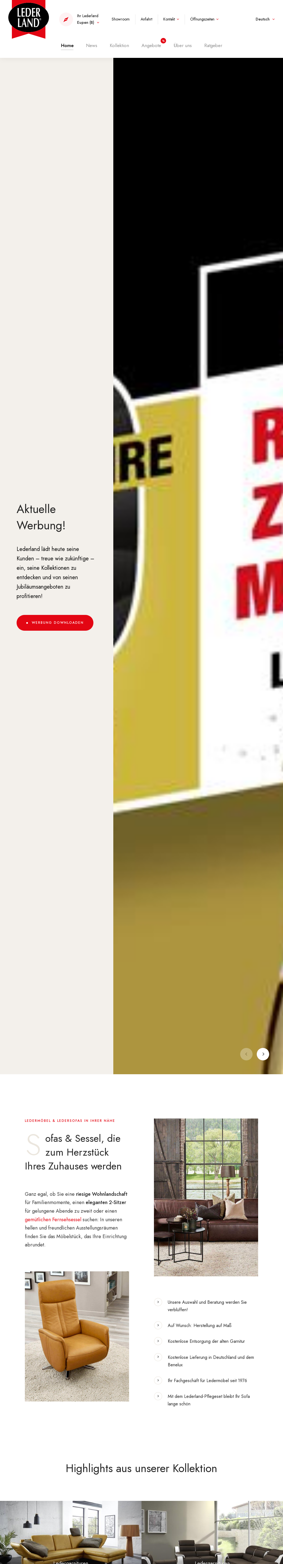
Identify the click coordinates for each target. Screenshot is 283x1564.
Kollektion (119, 44)
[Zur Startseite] (28, 19)
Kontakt (169, 19)
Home (67, 44)
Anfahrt (146, 19)
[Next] (263, 1054)
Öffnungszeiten (202, 19)
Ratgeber (213, 44)
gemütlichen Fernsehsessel (53, 1219)
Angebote (151, 44)
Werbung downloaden (58, 622)
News (91, 44)
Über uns (183, 44)
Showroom (121, 19)
